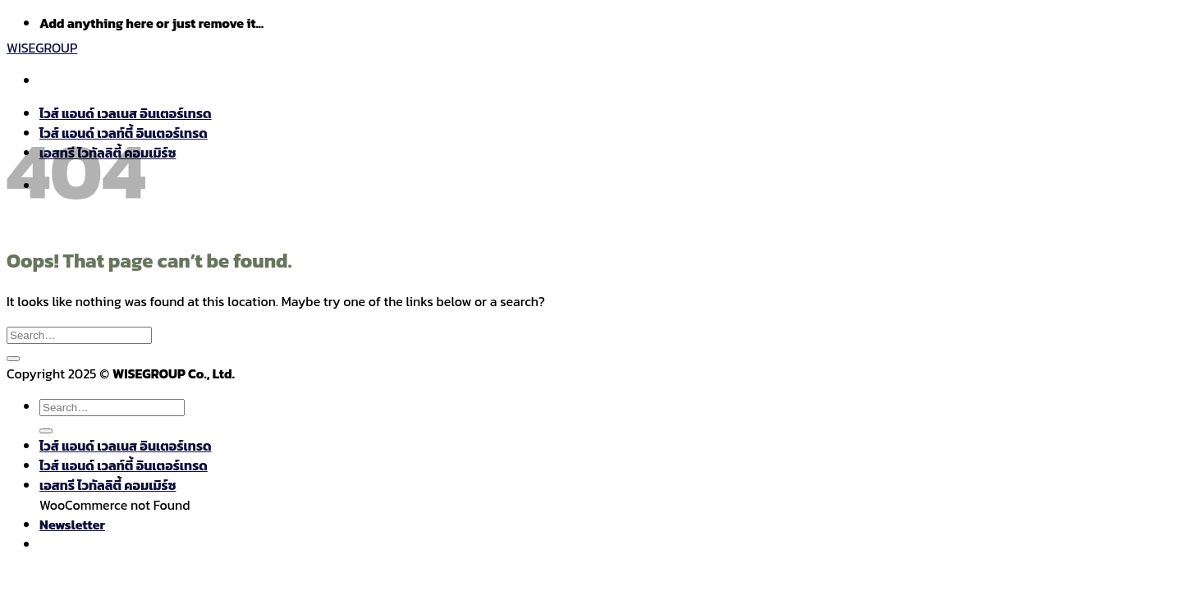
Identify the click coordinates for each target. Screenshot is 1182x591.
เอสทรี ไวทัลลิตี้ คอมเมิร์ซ (107, 485)
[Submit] (13, 358)
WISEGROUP (42, 47)
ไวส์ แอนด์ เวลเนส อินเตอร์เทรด (125, 446)
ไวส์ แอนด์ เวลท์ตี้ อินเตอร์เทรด (123, 465)
